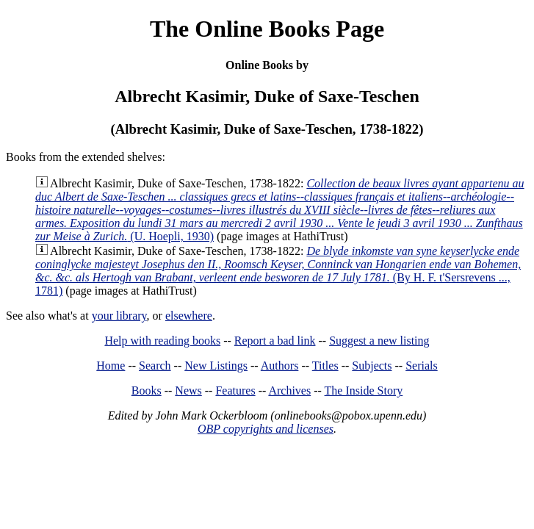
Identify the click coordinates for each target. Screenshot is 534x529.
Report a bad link (275, 340)
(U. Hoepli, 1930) (279, 209)
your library (119, 315)
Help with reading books (162, 340)
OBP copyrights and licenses (265, 428)
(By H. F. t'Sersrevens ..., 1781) (278, 271)
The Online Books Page (267, 28)
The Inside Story (364, 390)
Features (235, 390)
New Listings (216, 365)
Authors (280, 365)
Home (110, 365)
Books (146, 390)
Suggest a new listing (379, 340)
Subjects (372, 365)
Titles (325, 365)
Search (155, 365)
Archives (289, 390)
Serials (421, 365)
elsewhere (188, 315)
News (188, 390)
